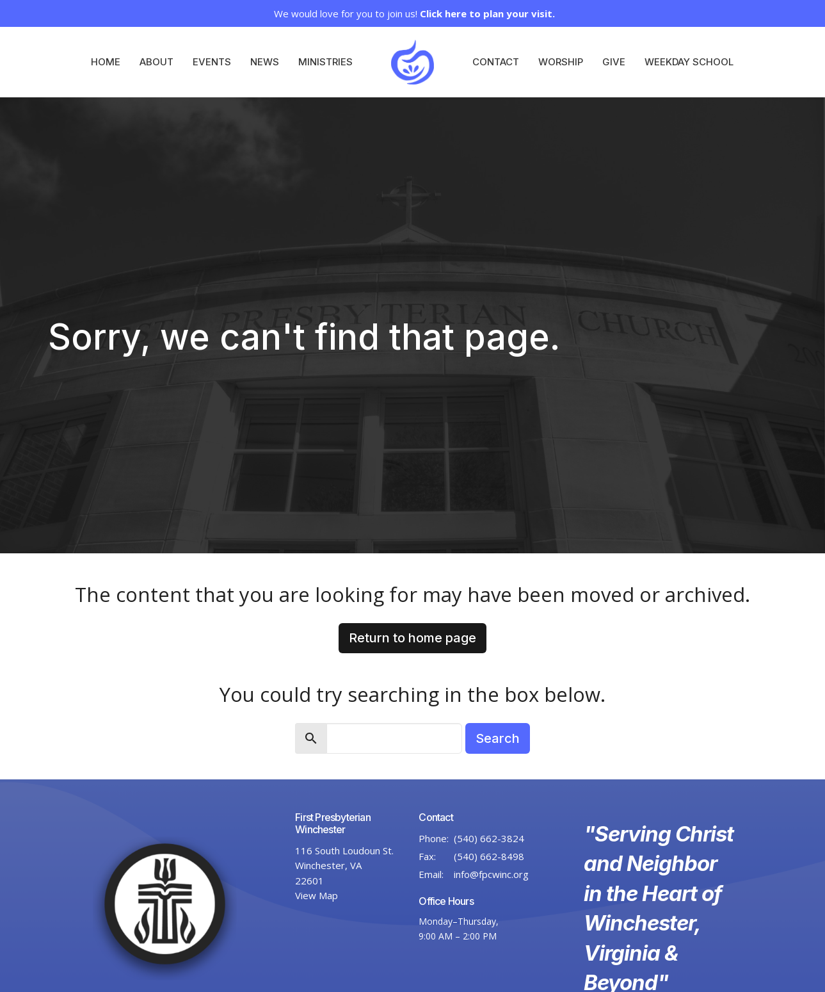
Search (498, 738)
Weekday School (689, 62)
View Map (316, 895)
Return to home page (412, 638)
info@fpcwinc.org (491, 874)
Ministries (325, 62)
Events (212, 62)
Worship (560, 62)
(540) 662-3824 (489, 838)
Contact (495, 62)
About (156, 62)
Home (105, 62)
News (264, 62)
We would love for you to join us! (414, 13)
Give (613, 62)
